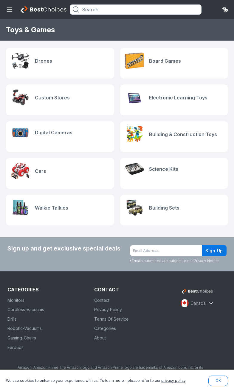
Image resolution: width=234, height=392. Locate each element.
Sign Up (214, 250)
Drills (12, 319)
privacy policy (173, 380)
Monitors (15, 300)
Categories (105, 328)
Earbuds (15, 347)
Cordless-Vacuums (25, 309)
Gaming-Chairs (21, 337)
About (100, 337)
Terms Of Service (111, 319)
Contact (101, 300)
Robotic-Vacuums (24, 328)
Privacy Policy (108, 309)
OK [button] (218, 380)
